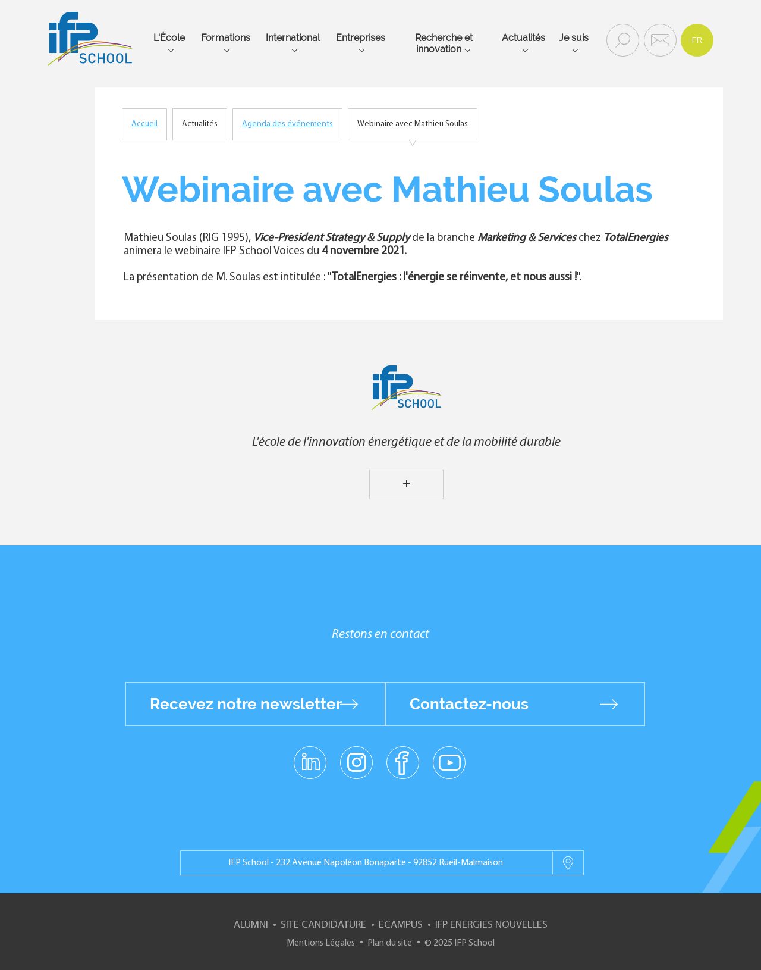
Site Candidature (323, 925)
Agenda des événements (287, 124)
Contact (658, 39)
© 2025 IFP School (459, 943)
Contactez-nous (469, 704)
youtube (449, 761)
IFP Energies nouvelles (491, 925)
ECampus (401, 925)
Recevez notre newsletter (246, 704)
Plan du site (389, 943)
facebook (403, 761)
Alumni (251, 925)
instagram (356, 761)
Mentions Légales (321, 943)
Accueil (144, 124)
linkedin (310, 755)
